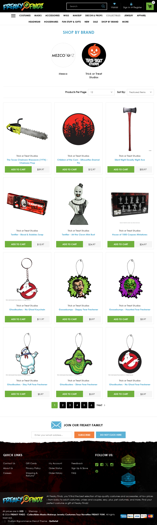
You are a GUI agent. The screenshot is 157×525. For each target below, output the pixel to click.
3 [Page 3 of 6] (70, 405)
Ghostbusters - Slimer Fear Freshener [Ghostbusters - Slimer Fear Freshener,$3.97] (78, 384)
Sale (95, 21)
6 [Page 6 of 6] (91, 405)
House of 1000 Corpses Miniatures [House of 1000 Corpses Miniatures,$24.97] (129, 234)
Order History (55, 473)
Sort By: (121, 92)
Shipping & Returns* (32, 474)
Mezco (63, 73)
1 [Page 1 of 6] (54, 405)
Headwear (34, 21)
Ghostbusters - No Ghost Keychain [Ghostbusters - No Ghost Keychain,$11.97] (27, 309)
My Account (55, 463)
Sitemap (33, 511)
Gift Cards (31, 463)
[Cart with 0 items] (150, 6)
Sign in (126, 7)
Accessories (52, 15)
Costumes (25, 15)
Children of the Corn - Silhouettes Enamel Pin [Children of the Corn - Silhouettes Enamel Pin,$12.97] (78, 161)
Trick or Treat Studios (94, 75)
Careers (7, 473)
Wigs (66, 15)
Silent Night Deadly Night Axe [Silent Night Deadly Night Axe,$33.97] (130, 159)
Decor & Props (93, 15)
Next (101, 405)
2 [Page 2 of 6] (62, 405)
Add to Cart (18, 169)
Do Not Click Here (110, 434)
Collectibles (113, 15)
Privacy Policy (33, 468)
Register (137, 7)
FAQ (74, 473)
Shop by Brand (109, 21)
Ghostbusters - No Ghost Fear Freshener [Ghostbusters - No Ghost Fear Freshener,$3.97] (129, 384)
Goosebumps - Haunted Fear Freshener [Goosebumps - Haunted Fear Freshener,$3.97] (129, 309)
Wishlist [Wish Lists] (114, 7)
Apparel (141, 15)
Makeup (77, 15)
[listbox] (101, 92)
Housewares (51, 21)
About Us (8, 468)
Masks (38, 15)
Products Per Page (75, 92)
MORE (125, 21)
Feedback (77, 463)
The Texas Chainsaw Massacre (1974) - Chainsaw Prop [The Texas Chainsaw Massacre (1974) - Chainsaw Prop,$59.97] (27, 161)
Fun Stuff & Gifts (71, 21)
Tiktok (96, 464)
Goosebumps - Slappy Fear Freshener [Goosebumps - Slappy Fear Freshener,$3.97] (78, 309)
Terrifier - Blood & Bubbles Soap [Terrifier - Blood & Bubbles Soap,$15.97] (27, 234)
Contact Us (9, 463)
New (87, 21)
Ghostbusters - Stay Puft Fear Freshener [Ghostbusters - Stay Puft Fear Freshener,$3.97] (27, 384)
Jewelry (128, 15)
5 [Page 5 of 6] (84, 405)
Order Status (55, 468)
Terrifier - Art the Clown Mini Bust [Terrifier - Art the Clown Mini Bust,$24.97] (78, 234)
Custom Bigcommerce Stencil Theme (27, 521)
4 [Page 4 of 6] (77, 405)
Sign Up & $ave (80, 468)
